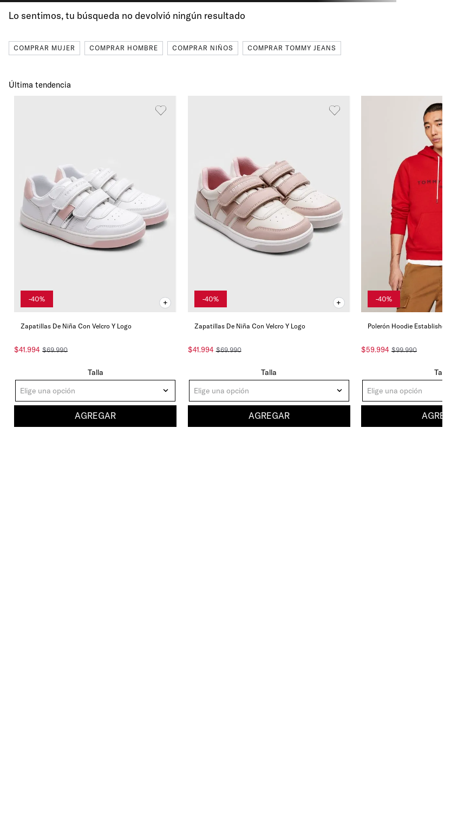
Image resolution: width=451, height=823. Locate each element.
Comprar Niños (202, 48)
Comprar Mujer (44, 48)
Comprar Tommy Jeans (291, 48)
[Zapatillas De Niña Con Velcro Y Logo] (95, 263)
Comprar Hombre (123, 48)
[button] (165, 302)
